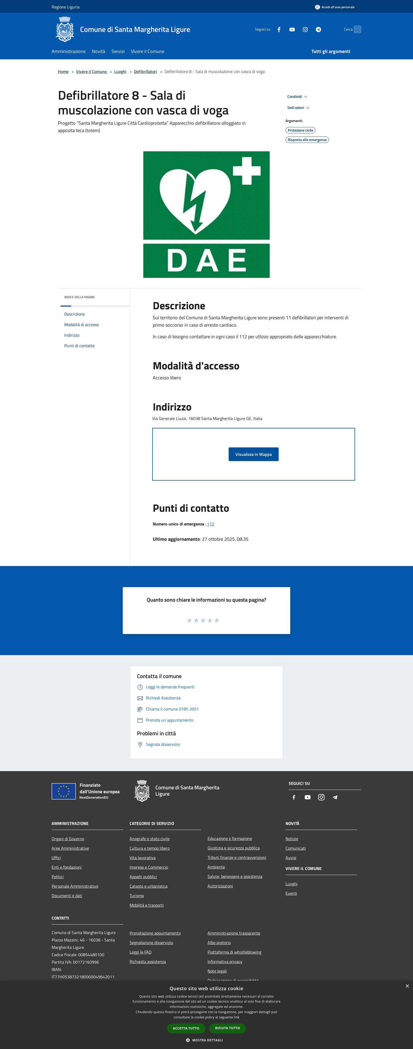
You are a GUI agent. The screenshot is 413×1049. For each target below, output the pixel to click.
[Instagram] (295, 29)
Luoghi (120, 71)
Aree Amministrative (70, 848)
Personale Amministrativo (75, 886)
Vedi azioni (299, 108)
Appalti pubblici (143, 876)
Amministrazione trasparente (234, 933)
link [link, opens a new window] (236, 1017)
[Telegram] (308, 29)
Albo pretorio (219, 942)
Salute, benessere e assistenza (235, 876)
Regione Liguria (66, 7)
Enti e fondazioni (67, 867)
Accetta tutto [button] (186, 1028)
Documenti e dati (67, 895)
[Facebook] (268, 29)
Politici (58, 876)
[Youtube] (282, 29)
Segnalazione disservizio (151, 942)
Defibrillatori (145, 71)
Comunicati (296, 848)
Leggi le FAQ (141, 952)
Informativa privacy (225, 961)
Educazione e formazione (230, 838)
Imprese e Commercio (149, 867)
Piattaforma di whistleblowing (234, 952)
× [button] (407, 986)
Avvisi (291, 857)
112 (210, 524)
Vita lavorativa (143, 857)
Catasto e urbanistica (149, 886)
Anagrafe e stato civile (150, 838)
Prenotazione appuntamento (155, 933)
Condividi (298, 97)
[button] (206, 1040)
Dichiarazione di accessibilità (233, 980)
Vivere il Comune (92, 71)
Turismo (137, 895)
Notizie (292, 838)
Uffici (56, 857)
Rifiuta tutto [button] (227, 1028)
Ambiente (216, 867)
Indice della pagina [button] (79, 296)
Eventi (291, 893)
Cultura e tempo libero (150, 848)
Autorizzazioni (220, 886)
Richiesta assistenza (148, 961)
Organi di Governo (68, 838)
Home (63, 71)
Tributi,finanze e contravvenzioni (237, 857)
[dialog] (206, 1015)
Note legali (217, 971)
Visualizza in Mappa (253, 454)
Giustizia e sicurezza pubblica (234, 848)
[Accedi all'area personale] (334, 7)
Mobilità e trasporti (147, 905)
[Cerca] (355, 29)
